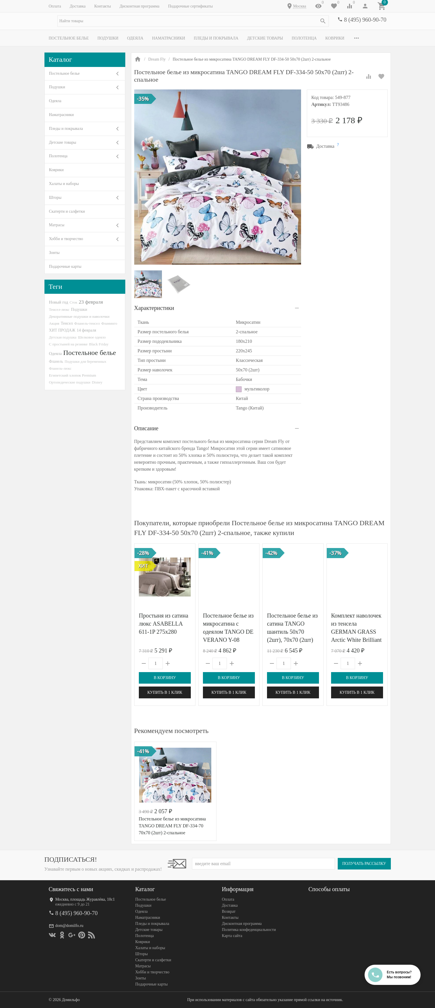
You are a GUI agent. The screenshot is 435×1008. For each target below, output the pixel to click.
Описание (146, 428)
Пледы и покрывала (216, 38)
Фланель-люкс (60, 368)
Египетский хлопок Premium (72, 375)
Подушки (107, 38)
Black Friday (99, 344)
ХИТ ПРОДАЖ (62, 330)
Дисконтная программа (139, 6)
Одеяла (135, 38)
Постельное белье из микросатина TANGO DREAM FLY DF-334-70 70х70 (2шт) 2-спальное (172, 825)
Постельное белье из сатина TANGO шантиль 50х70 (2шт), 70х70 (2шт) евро (292, 631)
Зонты (54, 252)
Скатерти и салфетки (67, 211)
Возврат (229, 911)
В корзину (165, 678)
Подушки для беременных (86, 361)
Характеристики (154, 308)
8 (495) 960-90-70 (365, 19)
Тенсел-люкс (59, 309)
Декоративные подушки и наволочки (79, 316)
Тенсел (67, 323)
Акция (54, 323)
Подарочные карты (65, 266)
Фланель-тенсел (87, 323)
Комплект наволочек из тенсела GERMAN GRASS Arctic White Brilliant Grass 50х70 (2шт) (356, 631)
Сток (73, 302)
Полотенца (304, 38)
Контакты (102, 6)
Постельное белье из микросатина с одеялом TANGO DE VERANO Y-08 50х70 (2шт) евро (228, 631)
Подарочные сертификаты (190, 6)
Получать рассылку (364, 863)
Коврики (334, 38)
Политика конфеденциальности (249, 929)
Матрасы (56, 225)
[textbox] (193, 21)
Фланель (56, 361)
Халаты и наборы (64, 184)
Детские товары (265, 38)
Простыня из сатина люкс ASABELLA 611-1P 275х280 (163, 623)
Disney (97, 382)
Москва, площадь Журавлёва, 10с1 (85, 899)
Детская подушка (62, 337)
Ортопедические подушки (70, 382)
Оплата (55, 6)
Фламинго (109, 323)
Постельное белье (69, 38)
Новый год (58, 302)
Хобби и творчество (66, 239)
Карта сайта (232, 936)
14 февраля (86, 330)
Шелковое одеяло (92, 337)
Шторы (55, 197)
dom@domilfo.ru (69, 925)
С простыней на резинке (68, 344)
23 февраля (91, 302)
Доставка (77, 6)
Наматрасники (168, 38)
